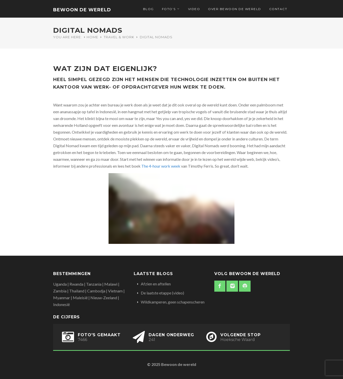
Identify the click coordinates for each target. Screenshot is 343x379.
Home (92, 37)
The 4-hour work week (160, 166)
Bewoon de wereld (82, 10)
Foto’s (169, 9)
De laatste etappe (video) (162, 292)
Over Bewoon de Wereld (234, 9)
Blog (148, 9)
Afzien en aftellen (156, 283)
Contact (278, 9)
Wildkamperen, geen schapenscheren (172, 301)
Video (194, 9)
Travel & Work (119, 37)
